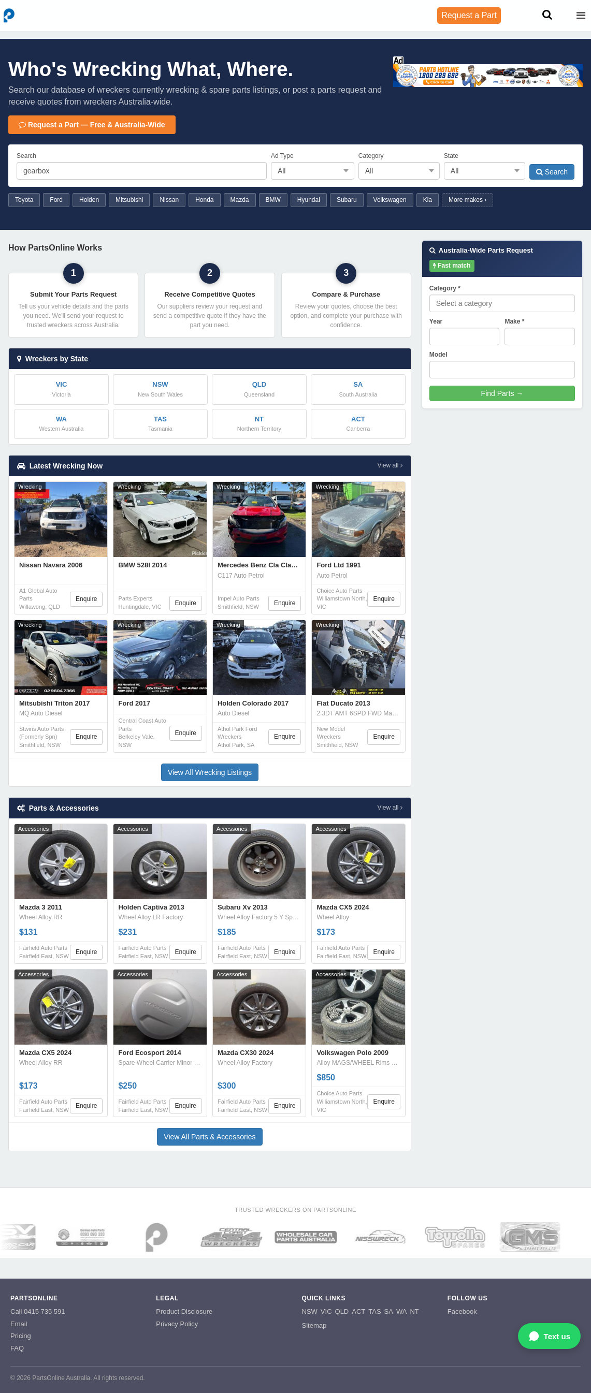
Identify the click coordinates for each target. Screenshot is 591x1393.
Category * (444, 288)
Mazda (239, 199)
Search (26, 155)
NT (414, 1311)
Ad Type (282, 155)
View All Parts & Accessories (209, 1137)
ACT (358, 1311)
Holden (89, 199)
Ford (56, 199)
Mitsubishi (129, 199)
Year (435, 321)
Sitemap (314, 1325)
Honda (204, 199)
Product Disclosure (184, 1311)
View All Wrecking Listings (210, 772)
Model (438, 354)
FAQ (17, 1348)
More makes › (467, 199)
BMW (273, 199)
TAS (374, 1311)
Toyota (24, 199)
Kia (427, 199)
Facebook (462, 1311)
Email (18, 1324)
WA (401, 1311)
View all (389, 465)
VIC (326, 1311)
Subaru (347, 199)
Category (371, 155)
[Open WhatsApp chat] (549, 1336)
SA (388, 1311)
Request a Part (469, 15)
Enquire (86, 599)
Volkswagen (390, 199)
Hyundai (308, 199)
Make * (514, 321)
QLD (342, 1311)
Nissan (169, 199)
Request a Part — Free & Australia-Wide (92, 125)
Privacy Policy (177, 1324)
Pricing (20, 1336)
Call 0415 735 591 (37, 1311)
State (451, 155)
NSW (310, 1311)
